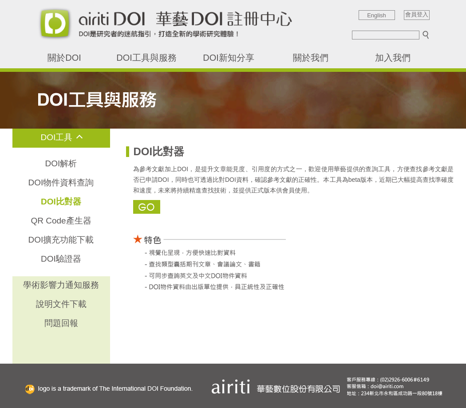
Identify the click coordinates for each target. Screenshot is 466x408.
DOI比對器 (61, 201)
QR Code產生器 (61, 220)
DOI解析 (61, 163)
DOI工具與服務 (146, 58)
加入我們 (393, 58)
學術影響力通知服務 (61, 285)
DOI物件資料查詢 (61, 182)
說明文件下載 (61, 304)
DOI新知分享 (228, 58)
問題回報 (61, 323)
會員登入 (416, 15)
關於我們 (310, 58)
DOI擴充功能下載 (61, 239)
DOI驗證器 (61, 258)
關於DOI (64, 58)
